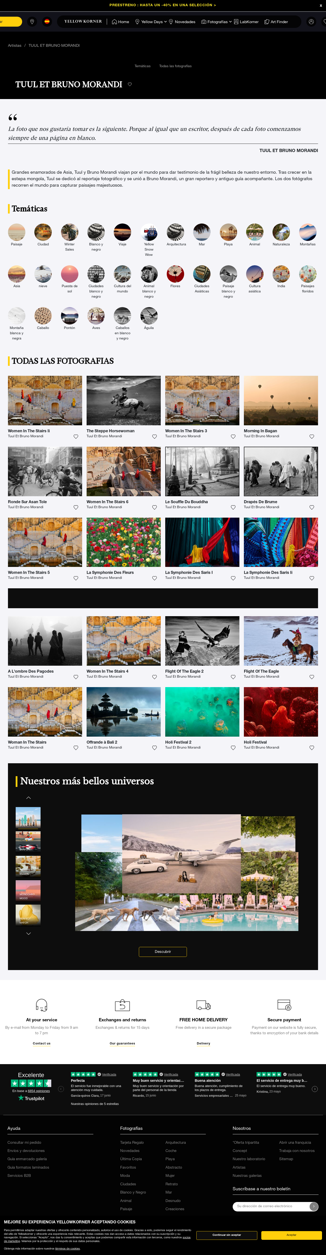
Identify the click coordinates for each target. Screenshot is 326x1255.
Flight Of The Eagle (261, 762)
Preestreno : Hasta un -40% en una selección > (162, 5)
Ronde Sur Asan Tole (27, 502)
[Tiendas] (32, 22)
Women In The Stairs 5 (29, 573)
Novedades (130, 1242)
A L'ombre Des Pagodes (31, 762)
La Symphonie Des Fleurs (110, 573)
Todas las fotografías (175, 66)
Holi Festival (255, 833)
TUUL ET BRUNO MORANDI (54, 46)
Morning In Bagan (260, 432)
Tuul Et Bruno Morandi (25, 436)
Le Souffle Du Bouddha (186, 502)
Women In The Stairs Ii (29, 432)
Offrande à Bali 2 (102, 833)
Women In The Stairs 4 (107, 762)
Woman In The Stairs (27, 833)
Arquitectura (175, 1233)
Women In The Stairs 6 (107, 502)
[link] (85, 22)
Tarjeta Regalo (132, 1233)
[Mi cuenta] (311, 22)
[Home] (120, 21)
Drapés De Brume (260, 502)
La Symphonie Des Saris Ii (268, 573)
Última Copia (131, 1250)
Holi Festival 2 (178, 833)
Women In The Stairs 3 (186, 432)
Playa (170, 1250)
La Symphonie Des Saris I (189, 573)
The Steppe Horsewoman (110, 432)
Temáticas (143, 66)
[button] (28, 888)
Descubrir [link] (163, 1042)
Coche (170, 1242)
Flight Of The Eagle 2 (184, 762)
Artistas (14, 46)
